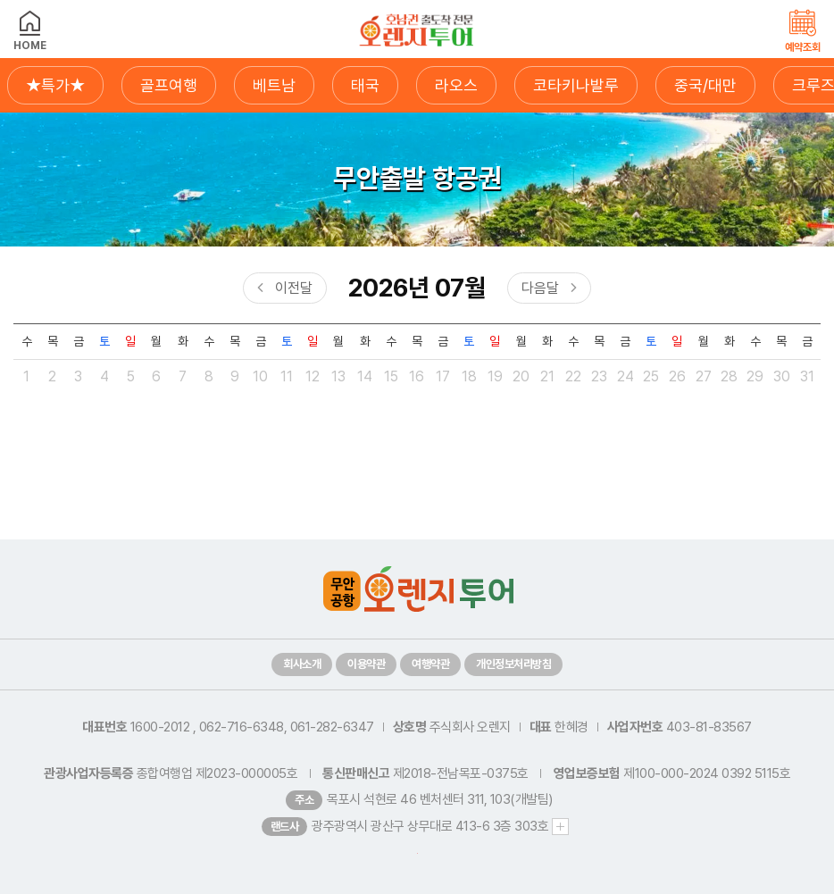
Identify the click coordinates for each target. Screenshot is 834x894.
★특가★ (55, 85)
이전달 (294, 288)
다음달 (540, 288)
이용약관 (366, 664)
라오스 (456, 85)
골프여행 (168, 85)
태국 (365, 85)
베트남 (274, 85)
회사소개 (302, 664)
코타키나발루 (576, 85)
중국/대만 (705, 85)
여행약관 (430, 664)
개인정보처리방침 (513, 664)
